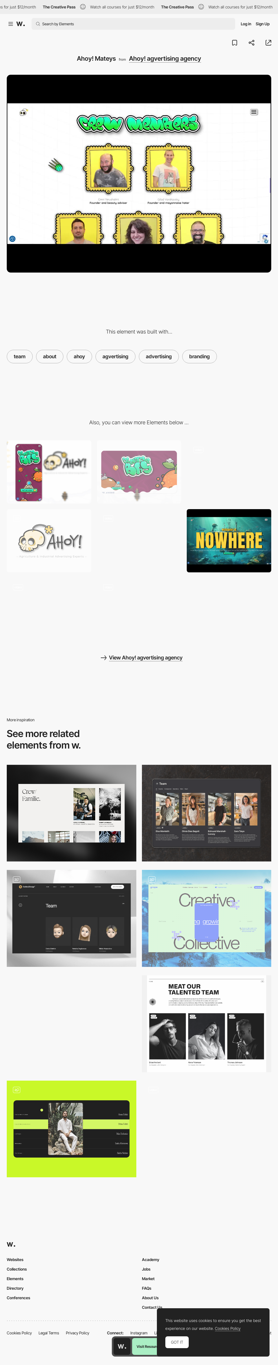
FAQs (146, 1288)
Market (148, 1278)
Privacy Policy (77, 1332)
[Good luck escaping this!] (229, 540)
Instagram (139, 1332)
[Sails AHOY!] (229, 472)
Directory (15, 1288)
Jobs (146, 1269)
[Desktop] (139, 472)
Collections (17, 1269)
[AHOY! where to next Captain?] (49, 609)
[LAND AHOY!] (49, 540)
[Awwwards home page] (122, 1346)
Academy (150, 1259)
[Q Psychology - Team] (71, 1023)
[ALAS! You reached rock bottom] (139, 609)
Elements (15, 1278)
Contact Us (152, 1307)
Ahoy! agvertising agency (165, 58)
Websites (15, 1259)
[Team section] (71, 1129)
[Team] (71, 813)
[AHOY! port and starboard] (139, 540)
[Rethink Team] (207, 1023)
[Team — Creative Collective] (207, 918)
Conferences (18, 1297)
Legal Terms (49, 1332)
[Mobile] (49, 472)
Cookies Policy (19, 1332)
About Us (150, 1297)
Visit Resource (148, 1346)
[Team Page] (207, 813)
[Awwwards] (20, 24)
